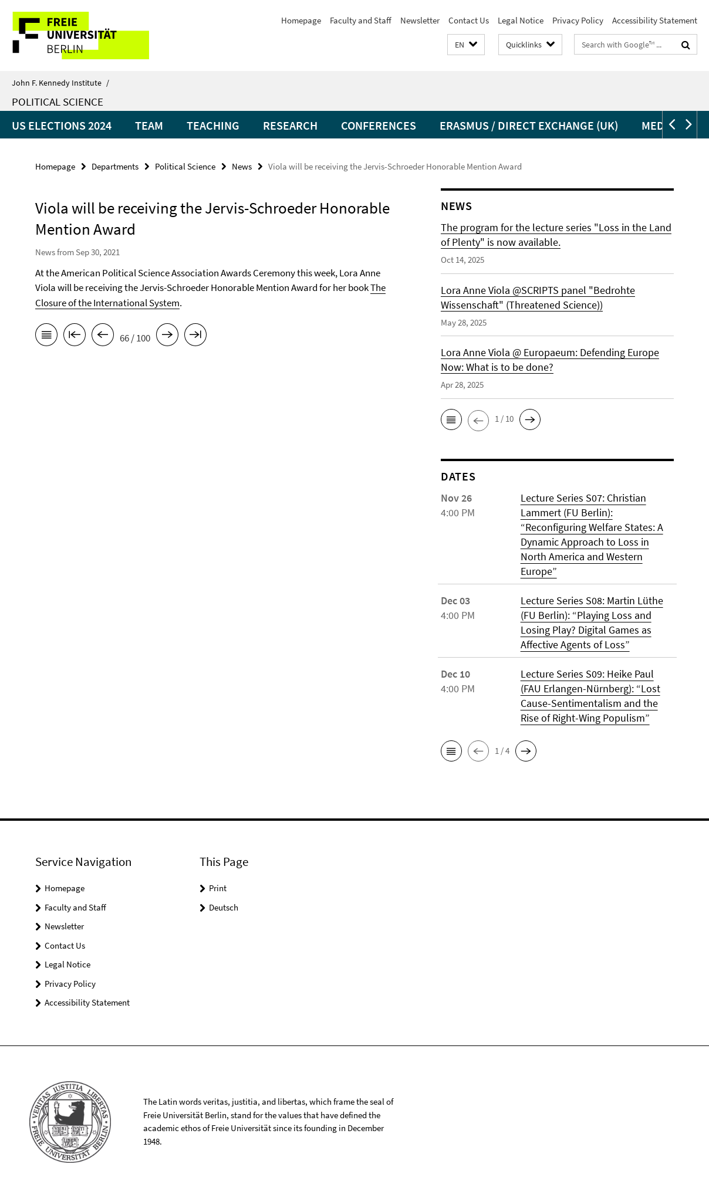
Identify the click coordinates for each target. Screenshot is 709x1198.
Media (658, 125)
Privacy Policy (577, 20)
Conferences (378, 125)
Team (149, 125)
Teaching (213, 125)
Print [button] (218, 888)
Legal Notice (520, 20)
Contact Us (468, 20)
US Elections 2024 (62, 125)
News (242, 166)
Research (290, 125)
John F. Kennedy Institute (60, 83)
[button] (466, 45)
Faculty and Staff (360, 20)
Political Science (57, 101)
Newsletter (420, 20)
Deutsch (223, 907)
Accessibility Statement (654, 20)
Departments (115, 166)
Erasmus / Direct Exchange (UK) (529, 125)
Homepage (301, 20)
